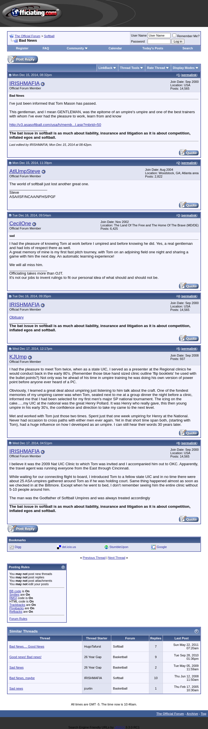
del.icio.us (69, 547)
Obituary (16, 317)
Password (138, 41)
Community (77, 48)
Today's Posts (152, 48)
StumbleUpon (119, 547)
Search (187, 48)
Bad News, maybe (22, 678)
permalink (189, 75)
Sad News (16, 667)
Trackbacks (17, 604)
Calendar (115, 48)
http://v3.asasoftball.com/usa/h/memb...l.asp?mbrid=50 (55, 125)
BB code (15, 591)
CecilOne (20, 223)
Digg (18, 547)
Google (162, 547)
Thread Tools (129, 67)
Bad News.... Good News (26, 646)
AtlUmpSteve (24, 171)
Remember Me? (186, 36)
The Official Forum (27, 36)
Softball (49, 36)
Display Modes (184, 67)
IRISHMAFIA (24, 83)
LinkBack (105, 67)
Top (203, 713)
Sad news (16, 688)
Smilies (14, 594)
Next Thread (116, 557)
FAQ (46, 48)
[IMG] (13, 598)
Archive (192, 713)
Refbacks (15, 611)
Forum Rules (18, 618)
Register (22, 48)
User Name (139, 35)
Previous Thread (94, 557)
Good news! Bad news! (25, 657)
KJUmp (18, 357)
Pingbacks (16, 608)
